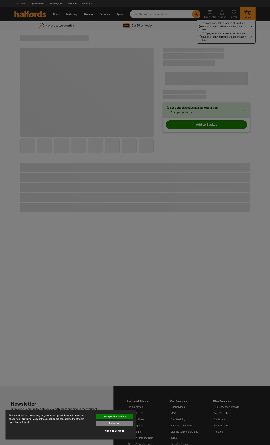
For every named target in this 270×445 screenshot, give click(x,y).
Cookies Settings (114, 430)
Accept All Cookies (114, 416)
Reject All (114, 423)
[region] (71, 424)
